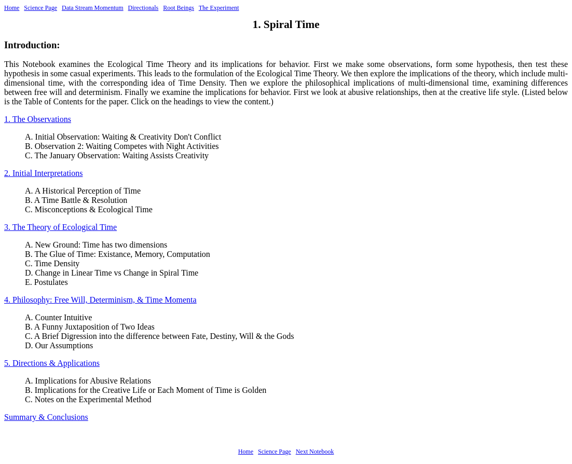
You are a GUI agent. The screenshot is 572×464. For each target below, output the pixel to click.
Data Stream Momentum (93, 7)
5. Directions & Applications (52, 363)
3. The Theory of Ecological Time (60, 227)
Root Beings (178, 7)
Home (11, 7)
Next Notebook (315, 451)
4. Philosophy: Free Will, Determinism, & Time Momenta (100, 299)
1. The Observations (37, 119)
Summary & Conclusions (46, 417)
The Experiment (219, 7)
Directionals (143, 7)
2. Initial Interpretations (43, 173)
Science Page (40, 7)
